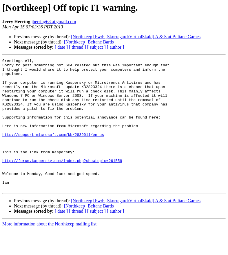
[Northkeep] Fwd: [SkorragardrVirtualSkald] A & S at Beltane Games (135, 36)
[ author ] (115, 47)
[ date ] (61, 47)
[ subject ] (96, 47)
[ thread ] (77, 47)
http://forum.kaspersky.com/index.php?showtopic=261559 (62, 181)
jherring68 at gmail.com (53, 21)
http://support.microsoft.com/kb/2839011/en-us (53, 150)
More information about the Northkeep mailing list (49, 249)
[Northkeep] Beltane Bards (89, 41)
